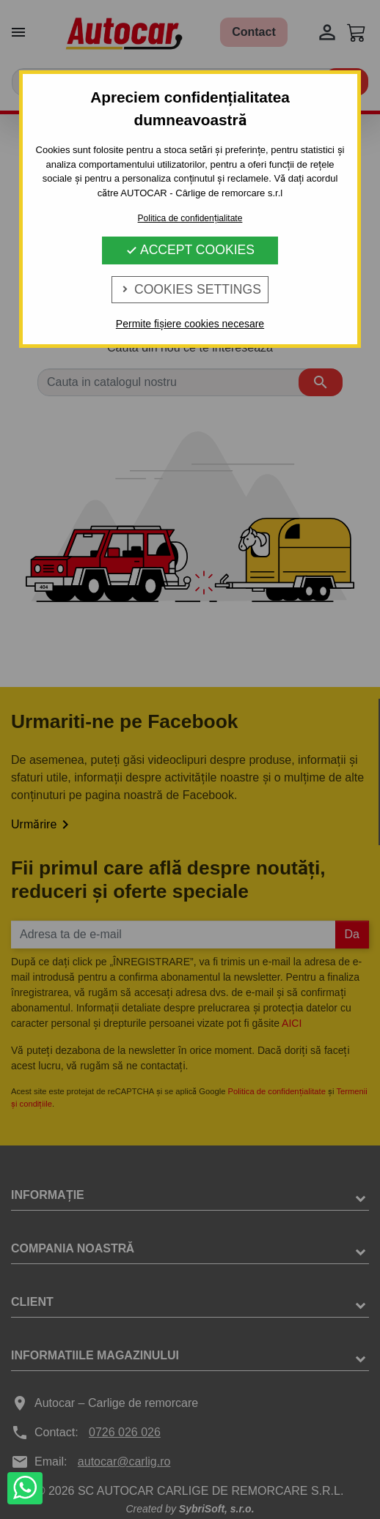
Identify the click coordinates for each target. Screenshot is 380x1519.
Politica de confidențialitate (190, 218)
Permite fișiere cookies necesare (190, 324)
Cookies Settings (190, 289)
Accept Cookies (190, 249)
